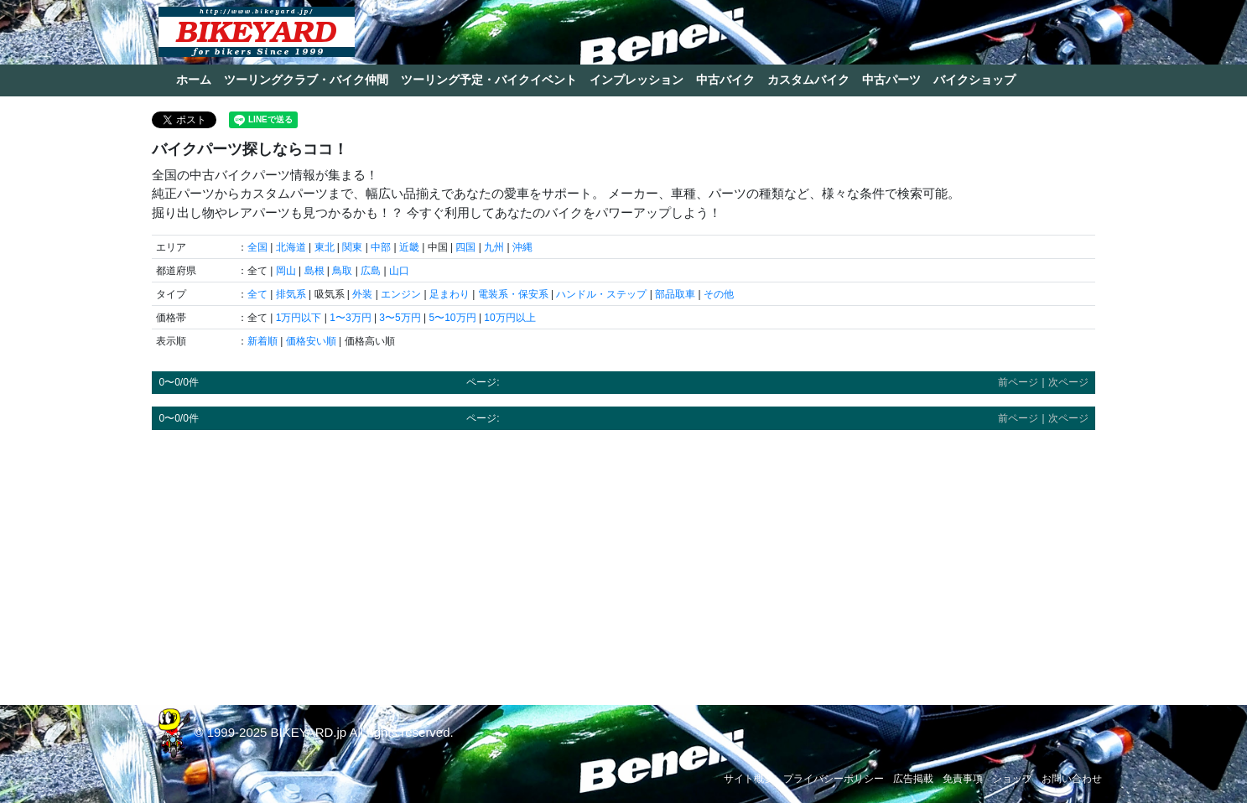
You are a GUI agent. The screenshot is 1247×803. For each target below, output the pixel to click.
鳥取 (342, 271)
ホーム (193, 79)
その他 (719, 294)
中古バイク (725, 79)
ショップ (1012, 779)
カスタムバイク (808, 79)
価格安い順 (311, 341)
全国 (257, 247)
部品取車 (675, 294)
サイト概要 (749, 779)
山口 (399, 271)
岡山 (286, 271)
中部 (381, 247)
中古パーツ (891, 79)
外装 (362, 294)
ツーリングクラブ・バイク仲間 (306, 79)
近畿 (409, 247)
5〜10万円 (452, 318)
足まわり (449, 294)
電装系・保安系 (513, 294)
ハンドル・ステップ (601, 294)
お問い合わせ (1072, 779)
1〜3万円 (350, 318)
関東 (352, 247)
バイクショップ (974, 79)
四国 (465, 247)
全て (257, 294)
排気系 (291, 294)
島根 (314, 271)
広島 (371, 271)
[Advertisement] (623, 560)
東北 (324, 247)
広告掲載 (913, 779)
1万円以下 (299, 318)
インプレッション (636, 79)
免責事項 (963, 779)
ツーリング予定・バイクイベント (489, 79)
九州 (494, 247)
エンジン (401, 294)
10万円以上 (509, 318)
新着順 (262, 341)
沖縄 (522, 247)
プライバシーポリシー (833, 779)
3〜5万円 (399, 318)
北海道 (291, 247)
